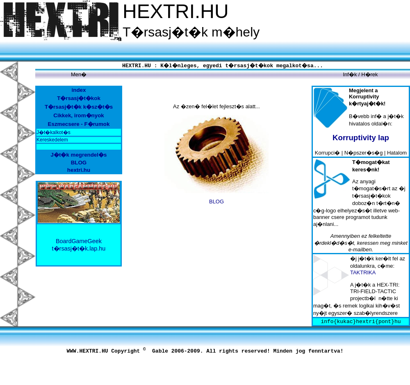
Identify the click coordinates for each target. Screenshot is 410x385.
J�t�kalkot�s (53, 132)
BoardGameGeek (79, 241)
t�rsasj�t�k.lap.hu (79, 248)
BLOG (216, 201)
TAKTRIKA (363, 272)
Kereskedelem (52, 140)
